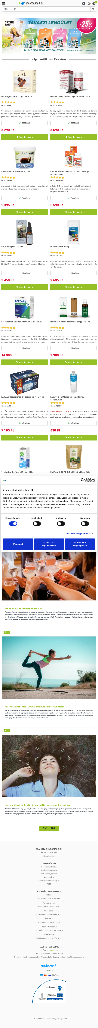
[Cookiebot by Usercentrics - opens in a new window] (83, 480)
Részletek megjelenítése (78, 533)
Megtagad (18, 544)
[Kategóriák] (3, 3)
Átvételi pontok (49, 856)
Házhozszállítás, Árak (49, 852)
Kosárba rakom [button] (24, 137)
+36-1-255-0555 (52, 950)
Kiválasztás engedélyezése (49, 544)
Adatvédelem (49, 877)
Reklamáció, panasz (49, 874)
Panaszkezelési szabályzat (49, 881)
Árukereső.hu (48, 971)
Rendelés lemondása (49, 870)
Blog (6, 632)
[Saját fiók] (89, 3)
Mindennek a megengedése (80, 544)
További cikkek (49, 828)
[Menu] (83, 4)
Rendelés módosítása (49, 867)
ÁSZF (49, 884)
